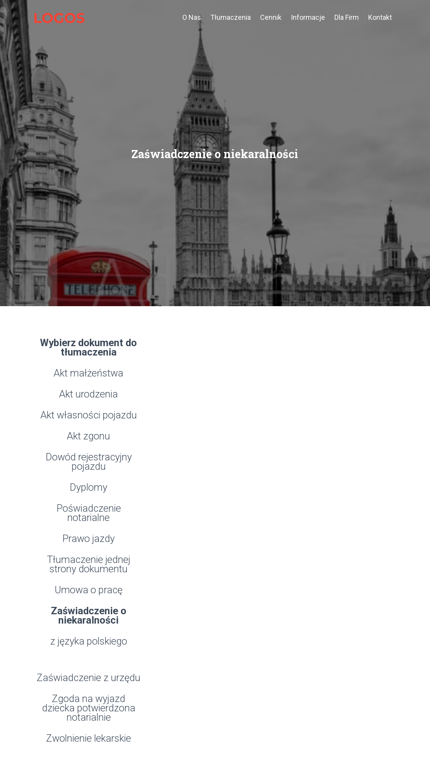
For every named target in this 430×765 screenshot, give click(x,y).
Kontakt (380, 17)
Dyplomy (88, 488)
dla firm (346, 17)
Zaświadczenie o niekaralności (88, 616)
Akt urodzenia (88, 394)
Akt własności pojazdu (88, 415)
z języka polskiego (88, 641)
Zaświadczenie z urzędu (88, 678)
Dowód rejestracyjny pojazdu (88, 462)
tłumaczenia (230, 17)
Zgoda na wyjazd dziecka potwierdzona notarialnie (88, 708)
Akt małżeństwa (88, 373)
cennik (270, 17)
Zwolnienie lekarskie (88, 739)
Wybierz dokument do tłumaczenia (88, 348)
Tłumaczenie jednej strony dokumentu (88, 565)
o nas (191, 10)
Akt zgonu (88, 436)
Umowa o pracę (88, 590)
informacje (308, 17)
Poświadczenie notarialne (88, 513)
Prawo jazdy (88, 539)
